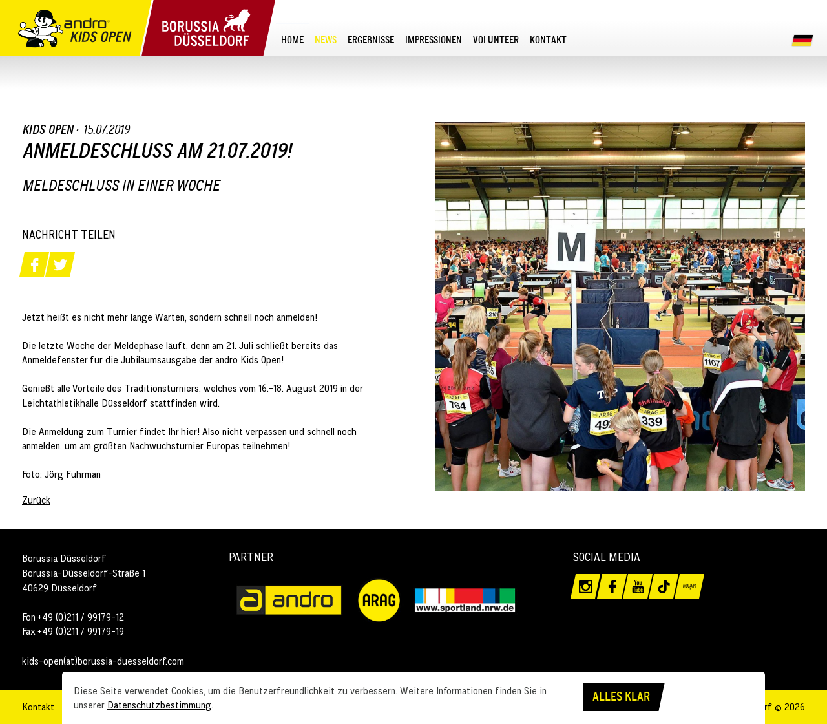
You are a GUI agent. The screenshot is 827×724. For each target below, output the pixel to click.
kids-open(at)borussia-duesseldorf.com (103, 660)
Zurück (36, 499)
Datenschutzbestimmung (159, 704)
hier (189, 431)
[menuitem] (292, 39)
